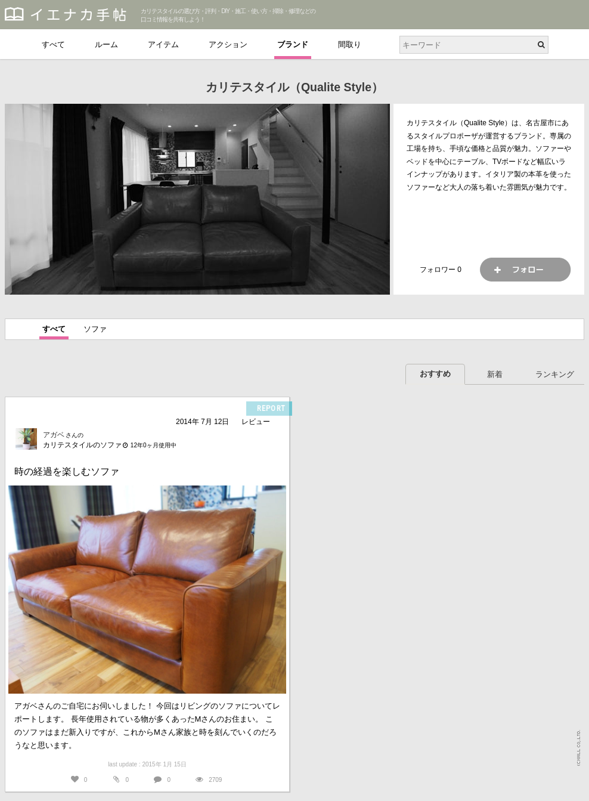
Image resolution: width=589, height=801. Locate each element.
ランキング (554, 374)
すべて (53, 44)
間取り (349, 44)
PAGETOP (568, 786)
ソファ (95, 328)
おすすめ (435, 373)
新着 (495, 374)
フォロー (525, 270)
